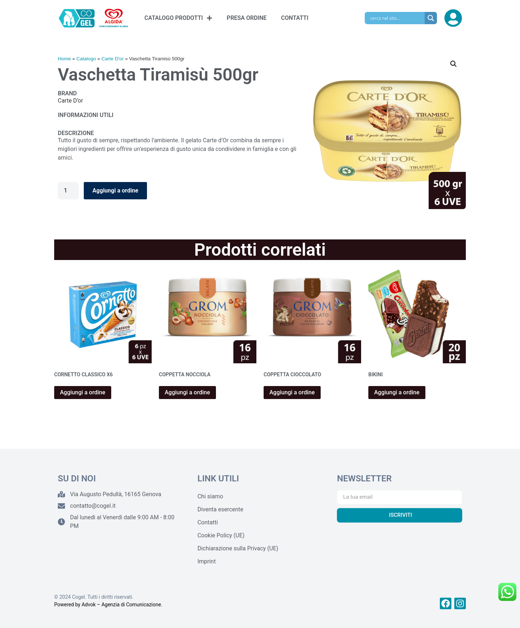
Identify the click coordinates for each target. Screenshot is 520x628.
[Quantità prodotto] (68, 190)
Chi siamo (210, 496)
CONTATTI (294, 17)
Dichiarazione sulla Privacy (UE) (238, 548)
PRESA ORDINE (246, 17)
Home (64, 58)
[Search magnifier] (431, 18)
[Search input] (396, 18)
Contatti (208, 522)
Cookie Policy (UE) (221, 535)
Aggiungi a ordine (115, 190)
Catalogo (86, 58)
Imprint (207, 561)
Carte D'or (112, 58)
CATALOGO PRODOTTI (178, 18)
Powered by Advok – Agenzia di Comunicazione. (108, 604)
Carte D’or (70, 100)
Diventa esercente (220, 509)
